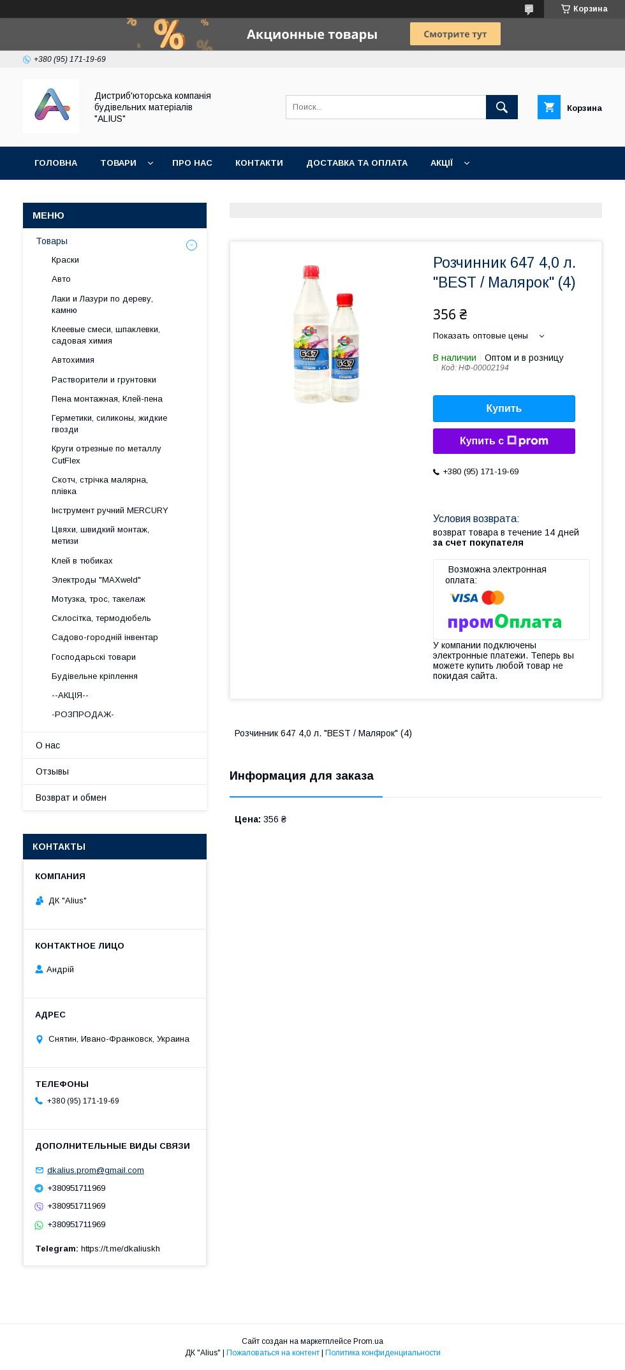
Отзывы (52, 771)
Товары (52, 241)
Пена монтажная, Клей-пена (107, 399)
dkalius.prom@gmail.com (95, 1170)
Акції (441, 163)
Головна (55, 163)
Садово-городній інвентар (105, 637)
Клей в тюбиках (82, 560)
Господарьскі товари (94, 657)
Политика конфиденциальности (383, 1352)
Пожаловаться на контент (273, 1352)
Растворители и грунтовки (104, 379)
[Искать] (502, 107)
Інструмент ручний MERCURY (110, 510)
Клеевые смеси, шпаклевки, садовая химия (106, 335)
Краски (65, 260)
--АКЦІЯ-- (70, 695)
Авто (61, 279)
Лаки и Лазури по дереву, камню (102, 304)
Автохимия (73, 360)
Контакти (259, 163)
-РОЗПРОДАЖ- (83, 714)
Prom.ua (368, 1341)
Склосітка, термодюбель (101, 618)
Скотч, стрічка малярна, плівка (100, 485)
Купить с (504, 441)
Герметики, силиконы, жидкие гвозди (109, 423)
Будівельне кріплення (95, 676)
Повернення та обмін (88, 196)
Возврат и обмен (71, 797)
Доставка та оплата (357, 163)
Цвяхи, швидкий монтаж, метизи (100, 535)
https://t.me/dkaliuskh (120, 1248)
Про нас (192, 163)
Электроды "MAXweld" (96, 580)
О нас (48, 745)
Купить (504, 408)
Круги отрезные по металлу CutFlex (106, 454)
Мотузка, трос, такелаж (98, 599)
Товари (118, 163)
